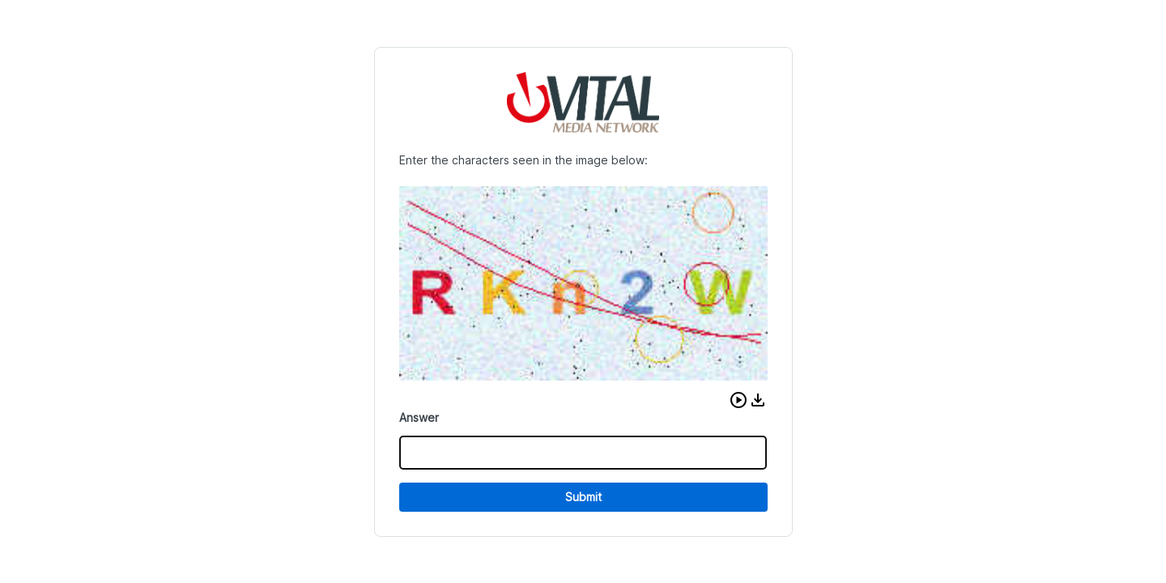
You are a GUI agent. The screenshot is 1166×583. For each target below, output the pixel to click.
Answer (419, 417)
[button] (738, 400)
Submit (583, 497)
